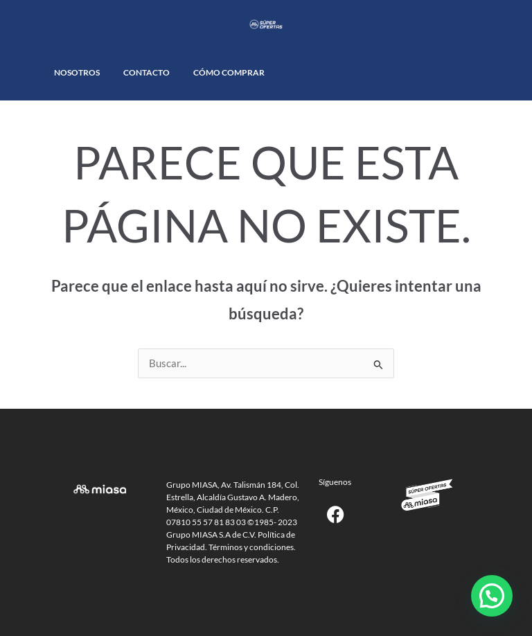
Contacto (146, 72)
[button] (492, 596)
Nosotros (77, 72)
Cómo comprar (229, 72)
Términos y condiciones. (252, 547)
